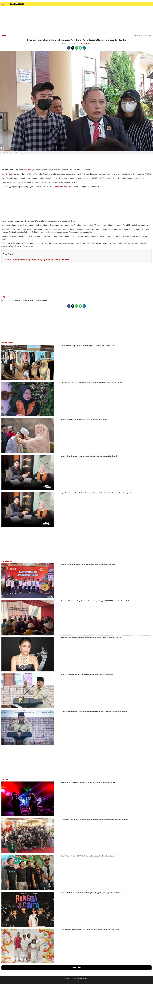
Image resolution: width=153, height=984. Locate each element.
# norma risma (28, 300)
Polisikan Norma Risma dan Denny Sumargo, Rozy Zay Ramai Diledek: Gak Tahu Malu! (36, 260)
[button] (2, 4)
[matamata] (17, 4)
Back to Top (76, 981)
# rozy (4, 300)
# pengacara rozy (41, 300)
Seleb (3, 35)
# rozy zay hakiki (14, 300)
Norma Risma (27, 170)
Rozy (50, 170)
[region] (76, 20)
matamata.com (73, 978)
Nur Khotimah (66, 44)
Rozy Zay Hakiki (7, 174)
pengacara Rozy (61, 186)
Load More (76, 968)
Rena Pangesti (75, 44)
